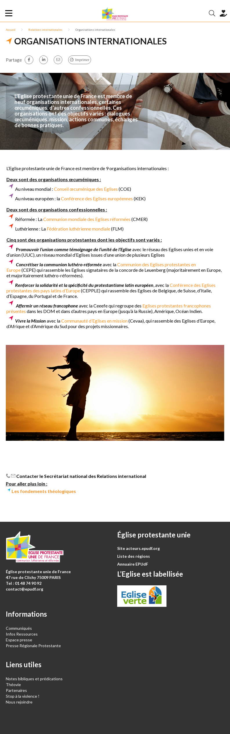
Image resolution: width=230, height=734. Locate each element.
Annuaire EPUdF (132, 564)
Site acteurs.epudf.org (138, 548)
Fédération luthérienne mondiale (78, 228)
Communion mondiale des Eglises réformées (87, 219)
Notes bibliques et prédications (34, 678)
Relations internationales (45, 29)
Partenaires (16, 690)
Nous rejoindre (19, 701)
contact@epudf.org (24, 589)
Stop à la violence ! (22, 696)
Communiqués (19, 628)
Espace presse (19, 639)
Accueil (10, 29)
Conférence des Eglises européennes (97, 198)
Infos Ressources (22, 634)
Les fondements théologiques (44, 491)
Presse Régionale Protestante (33, 645)
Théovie (13, 684)
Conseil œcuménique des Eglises (86, 189)
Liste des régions (133, 556)
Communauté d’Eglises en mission (94, 320)
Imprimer (82, 60)
